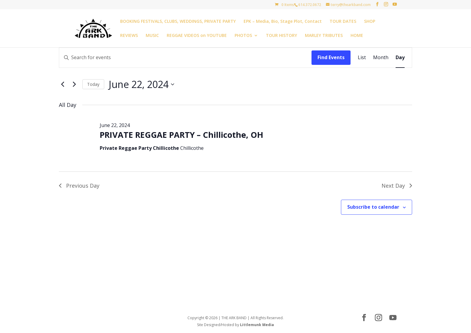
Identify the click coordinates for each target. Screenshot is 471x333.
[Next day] (74, 84)
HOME (357, 35)
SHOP (369, 21)
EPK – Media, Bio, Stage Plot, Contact (283, 21)
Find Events (331, 57)
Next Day (396, 185)
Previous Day (79, 185)
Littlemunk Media (257, 324)
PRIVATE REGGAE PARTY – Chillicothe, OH (181, 134)
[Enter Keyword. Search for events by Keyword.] (185, 58)
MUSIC (152, 35)
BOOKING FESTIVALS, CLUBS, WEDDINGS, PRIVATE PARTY (178, 21)
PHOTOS (243, 35)
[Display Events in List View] (362, 58)
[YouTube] (395, 4)
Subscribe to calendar (373, 207)
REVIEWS (129, 35)
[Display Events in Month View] (380, 58)
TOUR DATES (343, 21)
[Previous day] (62, 84)
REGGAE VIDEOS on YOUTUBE (197, 35)
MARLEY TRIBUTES (324, 35)
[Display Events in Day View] (400, 58)
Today (93, 84)
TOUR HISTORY (281, 35)
